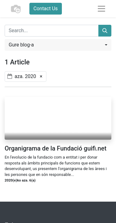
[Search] (104, 31)
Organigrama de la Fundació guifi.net (55, 148)
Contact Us (45, 8)
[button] (58, 45)
